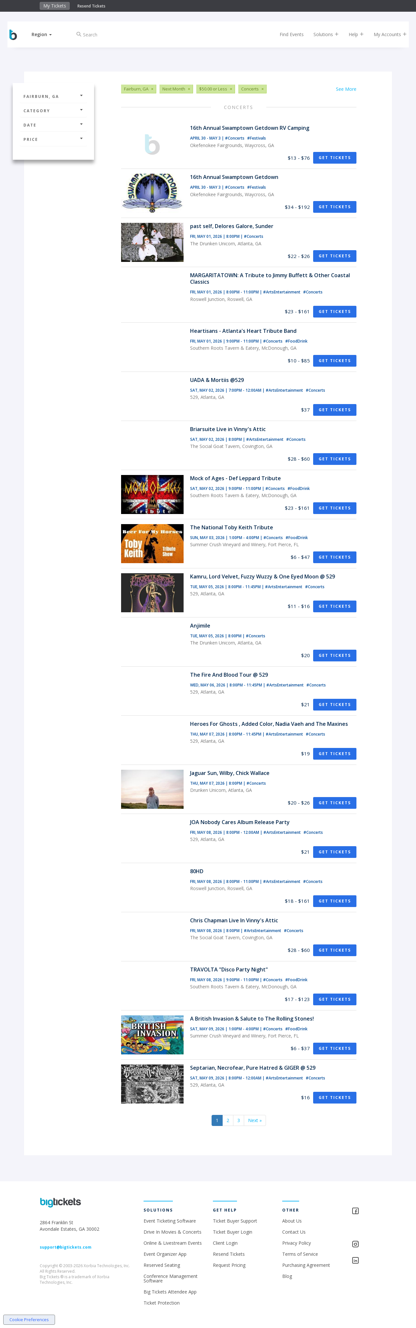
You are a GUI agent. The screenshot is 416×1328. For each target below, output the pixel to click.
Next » (255, 1120)
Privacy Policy (296, 1243)
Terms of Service (300, 1254)
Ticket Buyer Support (235, 1221)
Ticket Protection (162, 1303)
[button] (46, 34)
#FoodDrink (296, 341)
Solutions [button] (322, 34)
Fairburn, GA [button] (53, 96)
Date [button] (53, 125)
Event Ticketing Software (170, 1221)
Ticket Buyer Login (232, 1232)
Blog (287, 1276)
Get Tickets (335, 157)
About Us (292, 1221)
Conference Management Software (171, 1278)
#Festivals (256, 138)
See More (346, 89)
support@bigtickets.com (65, 1247)
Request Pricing (229, 1265)
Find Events (287, 34)
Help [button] (352, 34)
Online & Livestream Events (173, 1243)
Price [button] (53, 139)
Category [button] (53, 111)
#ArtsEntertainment (282, 292)
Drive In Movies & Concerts (172, 1232)
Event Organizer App (165, 1254)
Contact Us (294, 1232)
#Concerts (235, 138)
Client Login (225, 1243)
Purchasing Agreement (306, 1265)
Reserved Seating (162, 1265)
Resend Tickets (91, 6)
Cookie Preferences (29, 1319)
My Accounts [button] (386, 34)
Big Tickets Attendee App (170, 1292)
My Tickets (54, 6)
